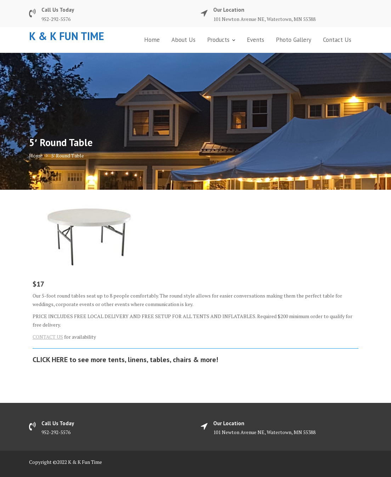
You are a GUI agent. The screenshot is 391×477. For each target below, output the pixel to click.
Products (218, 40)
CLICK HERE (50, 359)
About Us (183, 40)
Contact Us (337, 40)
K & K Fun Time (66, 36)
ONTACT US (49, 336)
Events (255, 40)
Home (152, 40)
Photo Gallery (293, 40)
